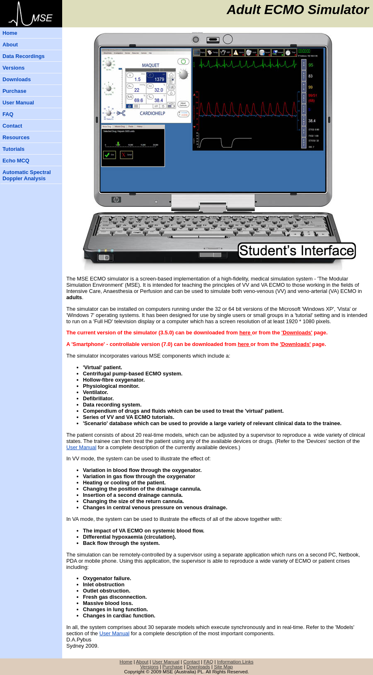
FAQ (7, 114)
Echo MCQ (15, 160)
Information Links (235, 661)
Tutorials (13, 149)
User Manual (18, 102)
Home (9, 33)
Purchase (14, 91)
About (10, 44)
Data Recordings (23, 56)
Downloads (16, 79)
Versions (13, 68)
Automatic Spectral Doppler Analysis (26, 175)
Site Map (223, 666)
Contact (12, 126)
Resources (15, 137)
